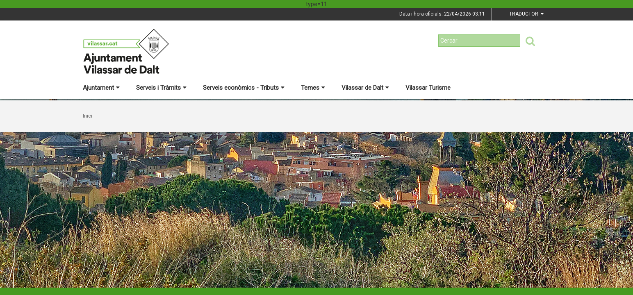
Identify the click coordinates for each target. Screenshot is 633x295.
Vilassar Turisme (428, 87)
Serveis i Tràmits (161, 87)
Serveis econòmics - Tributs (244, 87)
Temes (313, 87)
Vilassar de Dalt (365, 87)
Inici (87, 116)
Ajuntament (101, 87)
